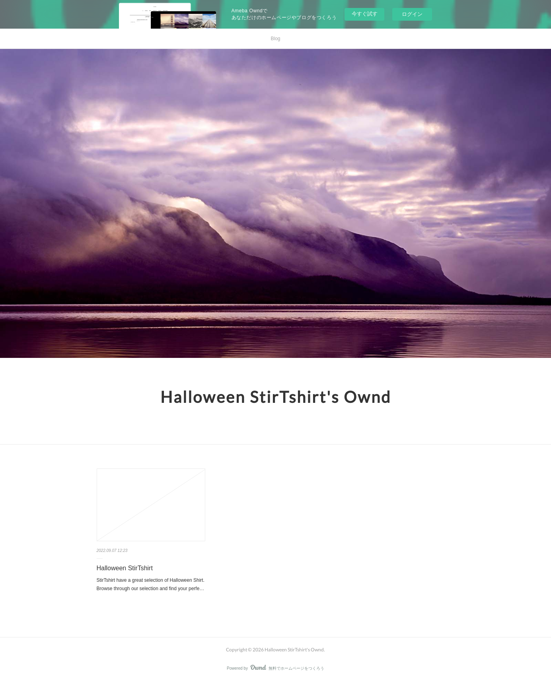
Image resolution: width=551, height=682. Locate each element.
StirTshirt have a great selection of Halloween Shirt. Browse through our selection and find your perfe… (150, 584)
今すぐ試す (365, 14)
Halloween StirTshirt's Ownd (275, 396)
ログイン (412, 14)
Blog (275, 38)
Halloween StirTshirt (125, 568)
